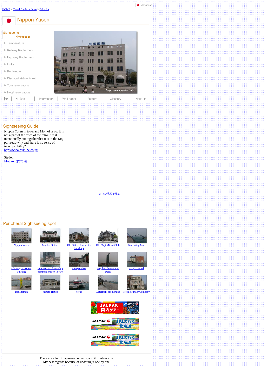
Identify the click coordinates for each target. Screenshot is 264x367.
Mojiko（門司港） (17, 161)
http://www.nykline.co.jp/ (21, 150)
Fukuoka (44, 9)
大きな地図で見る (109, 193)
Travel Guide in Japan (25, 9)
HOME (6, 9)
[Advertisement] (77, 27)
